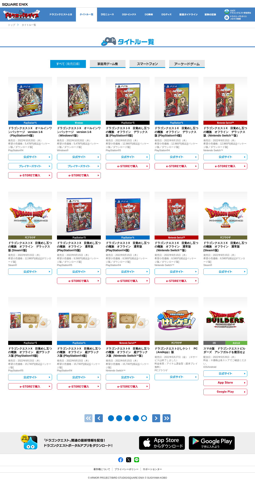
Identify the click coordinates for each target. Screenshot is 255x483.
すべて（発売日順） (68, 64)
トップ (11, 25)
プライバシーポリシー (126, 469)
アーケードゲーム (187, 64)
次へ (156, 418)
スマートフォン (147, 64)
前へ (99, 418)
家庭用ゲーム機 (108, 64)
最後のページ (167, 418)
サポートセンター (152, 469)
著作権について (101, 469)
